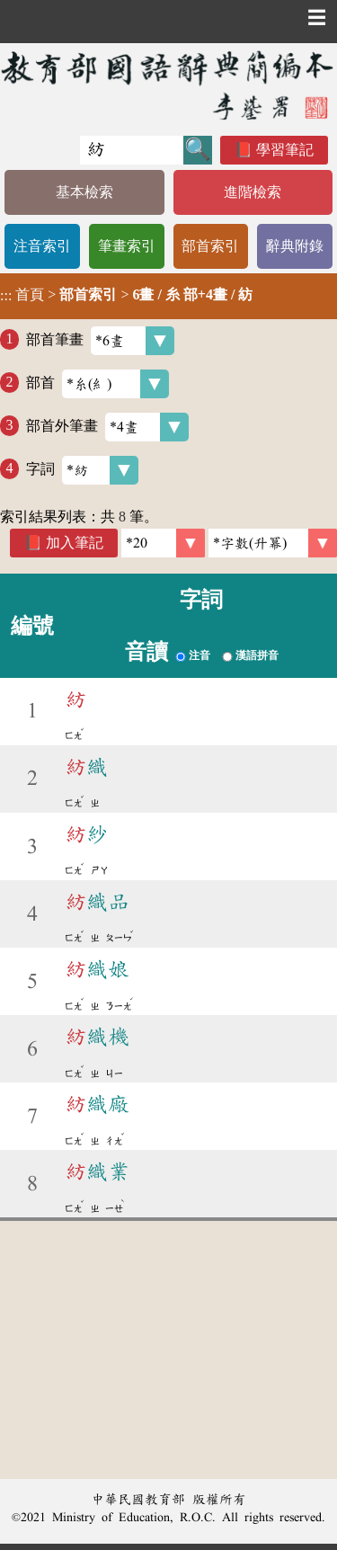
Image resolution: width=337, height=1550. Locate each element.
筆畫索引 (126, 246)
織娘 (97, 969)
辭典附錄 (295, 246)
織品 (97, 902)
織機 (97, 1036)
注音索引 (42, 246)
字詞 (82, 470)
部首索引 (210, 246)
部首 (97, 384)
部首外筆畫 (107, 427)
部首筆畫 (100, 340)
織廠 (97, 1104)
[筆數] (163, 543)
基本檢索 (84, 192)
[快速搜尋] (131, 150)
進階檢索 (252, 192)
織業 (97, 1171)
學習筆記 (285, 149)
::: (6, 296)
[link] (272, 543)
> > (126, 295)
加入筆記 (74, 542)
